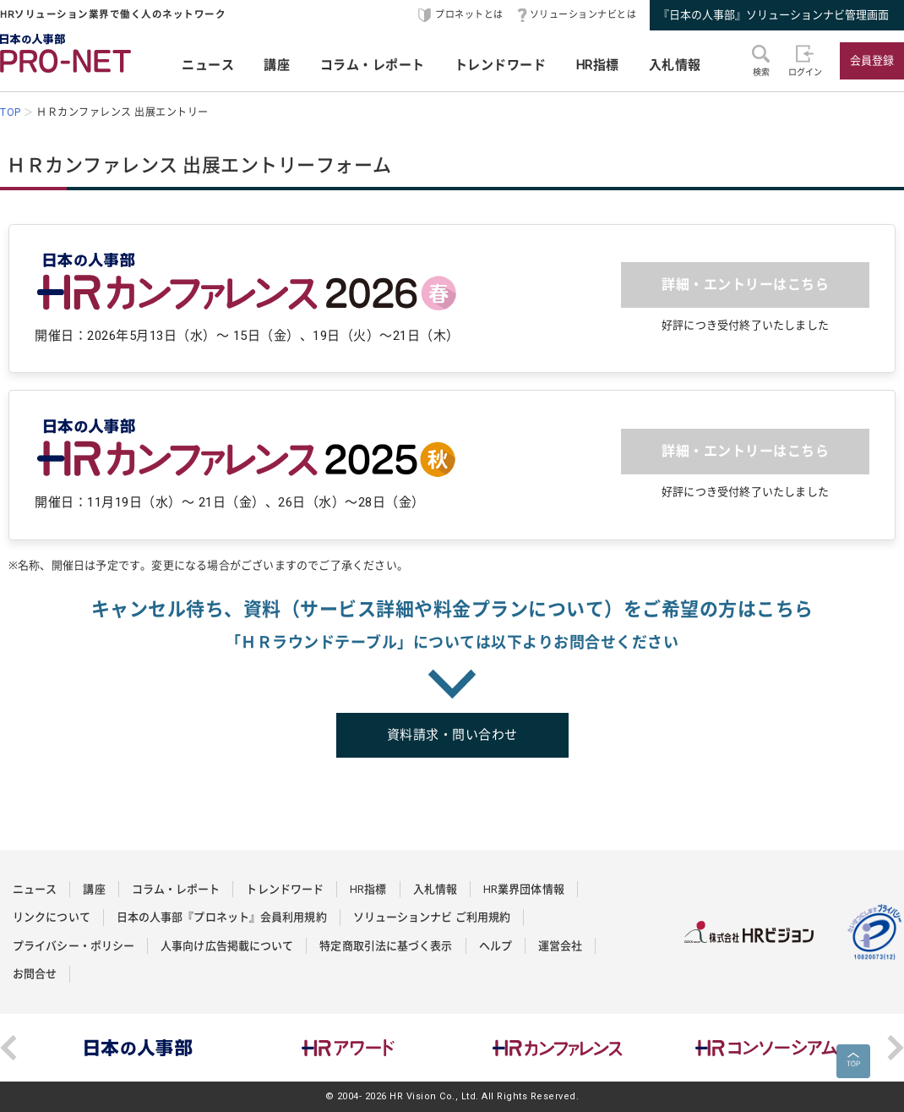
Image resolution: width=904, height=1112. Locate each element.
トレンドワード (501, 65)
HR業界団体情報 (523, 889)
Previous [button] (8, 1047)
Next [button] (895, 1047)
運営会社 (560, 945)
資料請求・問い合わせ (452, 734)
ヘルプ (495, 945)
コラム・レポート (372, 65)
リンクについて (51, 917)
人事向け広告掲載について (227, 945)
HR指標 (597, 65)
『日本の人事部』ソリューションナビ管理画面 (773, 14)
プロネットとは (469, 14)
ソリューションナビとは (583, 14)
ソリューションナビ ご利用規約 (432, 917)
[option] (138, 1047)
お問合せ (35, 973)
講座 (277, 65)
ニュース (208, 65)
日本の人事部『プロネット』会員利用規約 (222, 917)
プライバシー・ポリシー (73, 945)
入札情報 (675, 65)
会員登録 (872, 60)
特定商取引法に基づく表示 (385, 945)
